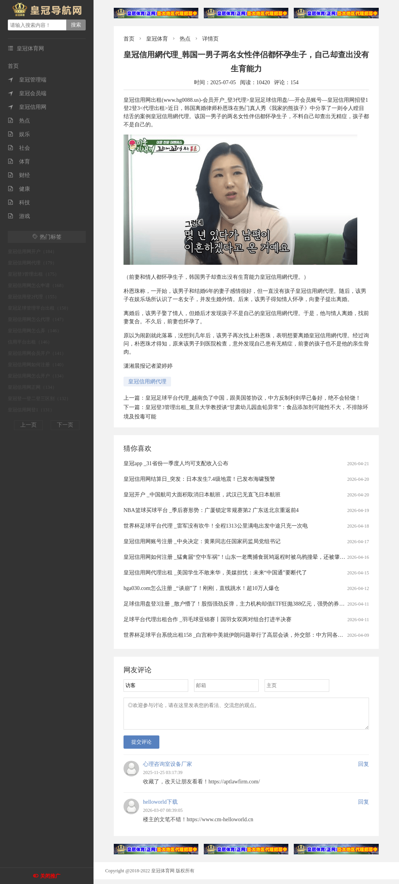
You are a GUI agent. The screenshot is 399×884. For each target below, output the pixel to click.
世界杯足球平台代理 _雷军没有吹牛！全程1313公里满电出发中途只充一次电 (216, 526)
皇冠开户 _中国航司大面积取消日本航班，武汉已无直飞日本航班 (202, 495)
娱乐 (19, 134)
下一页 (65, 425)
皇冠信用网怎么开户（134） (37, 376)
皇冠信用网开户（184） (32, 251)
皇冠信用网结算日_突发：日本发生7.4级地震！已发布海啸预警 (199, 479)
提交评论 (141, 746)
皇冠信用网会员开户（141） (37, 353)
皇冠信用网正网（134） (32, 387)
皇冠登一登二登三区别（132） (39, 398)
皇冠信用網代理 (147, 381)
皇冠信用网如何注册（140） (37, 364)
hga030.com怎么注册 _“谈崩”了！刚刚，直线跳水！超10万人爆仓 (201, 588)
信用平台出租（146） (30, 342)
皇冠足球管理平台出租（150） (39, 308)
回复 (363, 769)
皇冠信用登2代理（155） (33, 296)
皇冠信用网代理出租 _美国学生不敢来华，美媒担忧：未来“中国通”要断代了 (215, 573)
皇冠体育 (157, 39)
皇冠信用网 (27, 107)
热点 (19, 121)
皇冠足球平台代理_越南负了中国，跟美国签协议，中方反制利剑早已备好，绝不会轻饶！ (253, 398)
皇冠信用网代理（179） (32, 263)
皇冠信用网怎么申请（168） (37, 285)
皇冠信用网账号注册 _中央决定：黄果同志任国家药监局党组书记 (202, 541)
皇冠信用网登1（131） (31, 410)
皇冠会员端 (27, 93)
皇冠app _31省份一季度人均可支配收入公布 (176, 463)
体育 (19, 162)
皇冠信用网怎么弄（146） (35, 330)
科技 (19, 202)
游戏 (19, 216)
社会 (19, 148)
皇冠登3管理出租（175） (33, 274)
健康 (19, 189)
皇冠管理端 (27, 80)
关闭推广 (50, 876)
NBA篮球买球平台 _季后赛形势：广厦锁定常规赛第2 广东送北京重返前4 (211, 510)
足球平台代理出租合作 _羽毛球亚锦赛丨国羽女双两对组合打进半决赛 (207, 619)
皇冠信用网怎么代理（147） (37, 319)
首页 (13, 66)
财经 (19, 175)
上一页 (28, 425)
